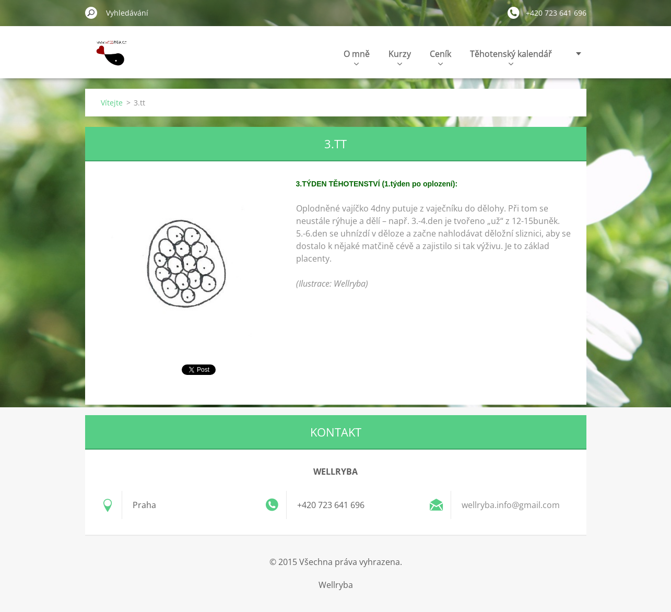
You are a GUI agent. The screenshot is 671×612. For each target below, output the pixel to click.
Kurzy (399, 56)
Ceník (440, 56)
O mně (356, 56)
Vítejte (112, 103)
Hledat (91, 12)
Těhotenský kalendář (511, 56)
